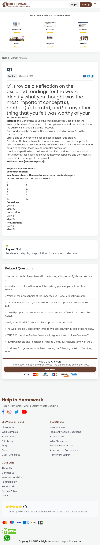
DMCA (5, 496)
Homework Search (60, 455)
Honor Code (8, 487)
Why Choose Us (59, 441)
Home (5, 57)
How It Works (57, 437)
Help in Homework (22, 400)
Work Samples (10, 432)
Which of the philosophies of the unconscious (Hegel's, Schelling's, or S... (47, 296)
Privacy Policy (9, 491)
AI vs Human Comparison (64, 450)
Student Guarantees (61, 446)
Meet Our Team (58, 427)
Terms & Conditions (13, 478)
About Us (7, 468)
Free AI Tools (9, 437)
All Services (8, 427)
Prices (5, 450)
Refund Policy (9, 482)
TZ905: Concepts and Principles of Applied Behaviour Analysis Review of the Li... (51, 342)
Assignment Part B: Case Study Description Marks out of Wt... (40, 322)
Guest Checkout (11, 455)
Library (14, 57)
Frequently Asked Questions (65, 432)
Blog (4, 446)
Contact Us (8, 473)
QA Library (7, 441)
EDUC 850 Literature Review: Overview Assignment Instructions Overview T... (48, 335)
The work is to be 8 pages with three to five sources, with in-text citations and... (50, 329)
